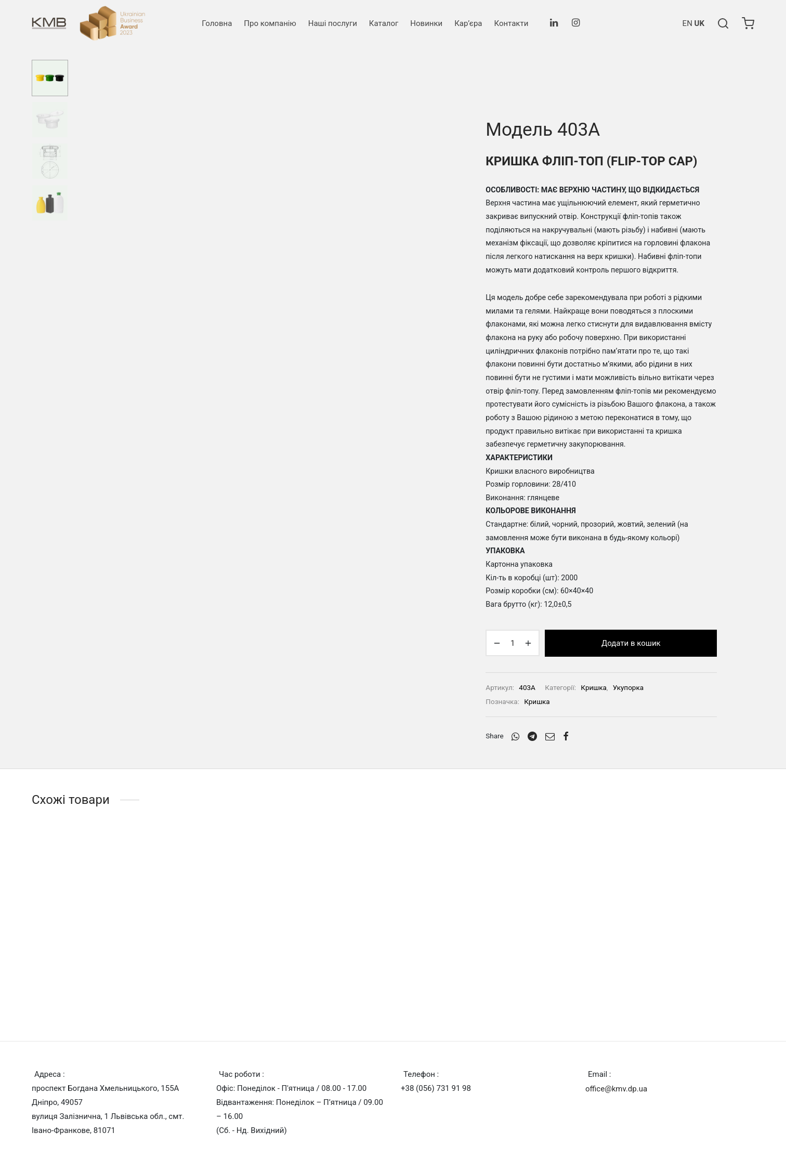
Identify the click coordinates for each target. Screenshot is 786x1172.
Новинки (426, 23)
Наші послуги (332, 23)
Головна (217, 23)
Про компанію (270, 23)
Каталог (383, 23)
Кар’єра (468, 23)
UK (699, 23)
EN (687, 23)
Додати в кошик (631, 643)
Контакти (511, 23)
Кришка (593, 687)
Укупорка (628, 687)
